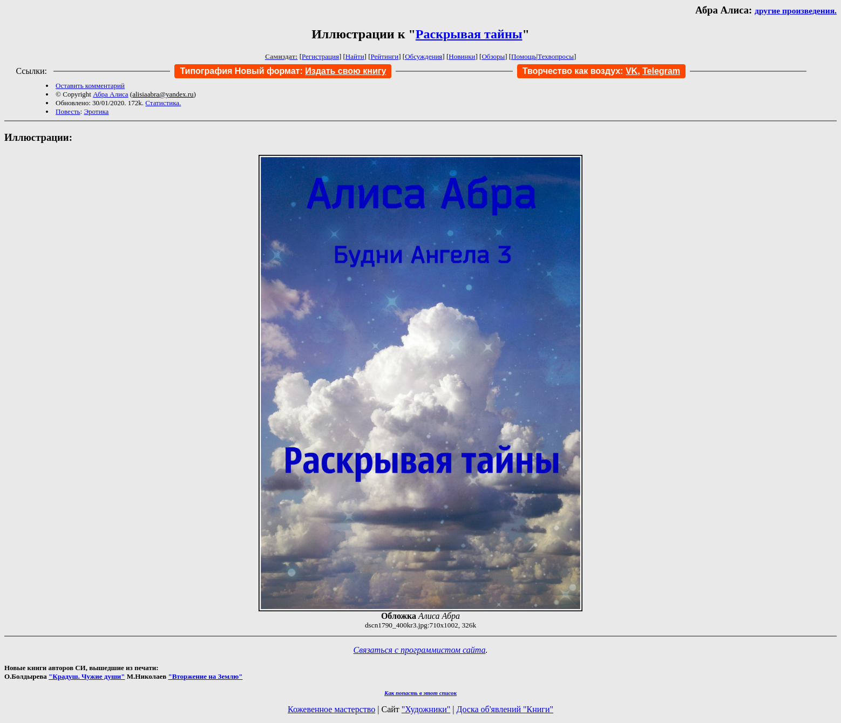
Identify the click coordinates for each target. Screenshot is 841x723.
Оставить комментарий (90, 85)
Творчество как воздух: (580, 71)
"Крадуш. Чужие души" (87, 676)
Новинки (462, 56)
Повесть (68, 111)
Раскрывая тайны (469, 34)
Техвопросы (556, 56)
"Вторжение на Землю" (205, 676)
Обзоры (493, 56)
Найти (354, 56)
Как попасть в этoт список (420, 693)
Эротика (96, 111)
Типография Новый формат (240, 71)
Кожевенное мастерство (331, 709)
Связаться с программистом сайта (420, 649)
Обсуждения (423, 56)
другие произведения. (796, 10)
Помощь (523, 56)
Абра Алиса (110, 94)
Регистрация (320, 56)
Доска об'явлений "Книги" (504, 709)
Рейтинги (385, 56)
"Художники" (426, 709)
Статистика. (163, 103)
